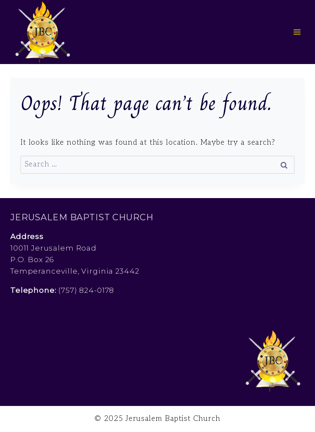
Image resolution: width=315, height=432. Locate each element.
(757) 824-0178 (86, 290)
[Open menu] (297, 31)
